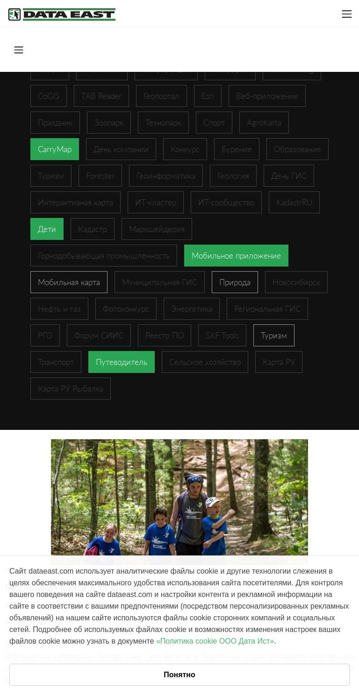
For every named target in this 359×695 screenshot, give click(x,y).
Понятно (179, 675)
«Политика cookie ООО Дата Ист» (215, 641)
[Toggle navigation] (347, 14)
